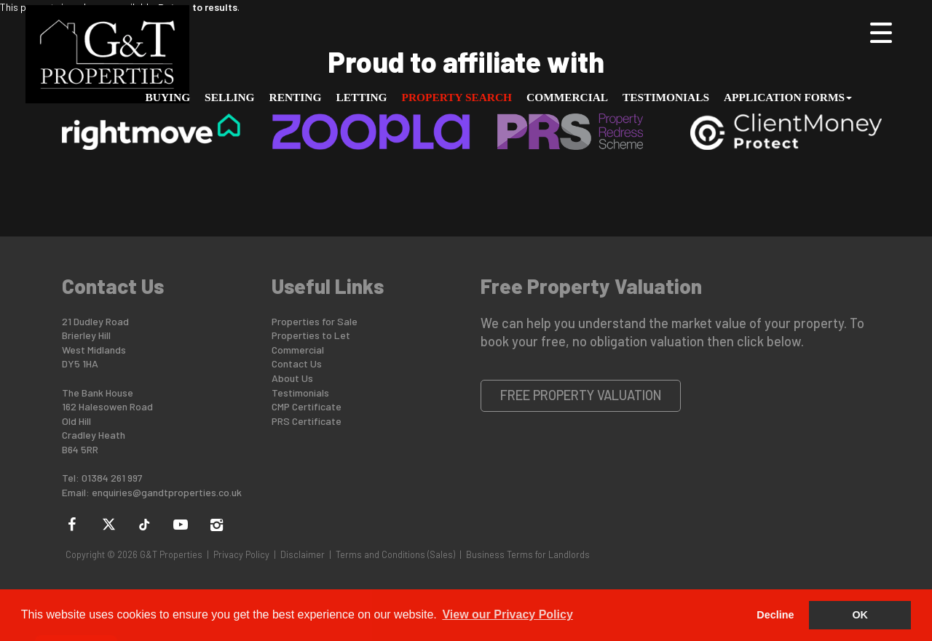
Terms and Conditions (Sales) (395, 554)
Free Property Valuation (581, 395)
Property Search (457, 97)
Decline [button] (775, 615)
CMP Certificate (306, 406)
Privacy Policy (241, 554)
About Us (292, 378)
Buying (168, 97)
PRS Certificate (306, 421)
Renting (295, 97)
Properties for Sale (315, 321)
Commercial (567, 97)
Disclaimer (302, 554)
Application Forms (788, 97)
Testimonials (666, 97)
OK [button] (860, 615)
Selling (229, 97)
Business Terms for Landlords (528, 554)
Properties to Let (311, 335)
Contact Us (297, 363)
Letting (361, 97)
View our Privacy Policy (507, 614)
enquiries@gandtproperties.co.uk (167, 492)
